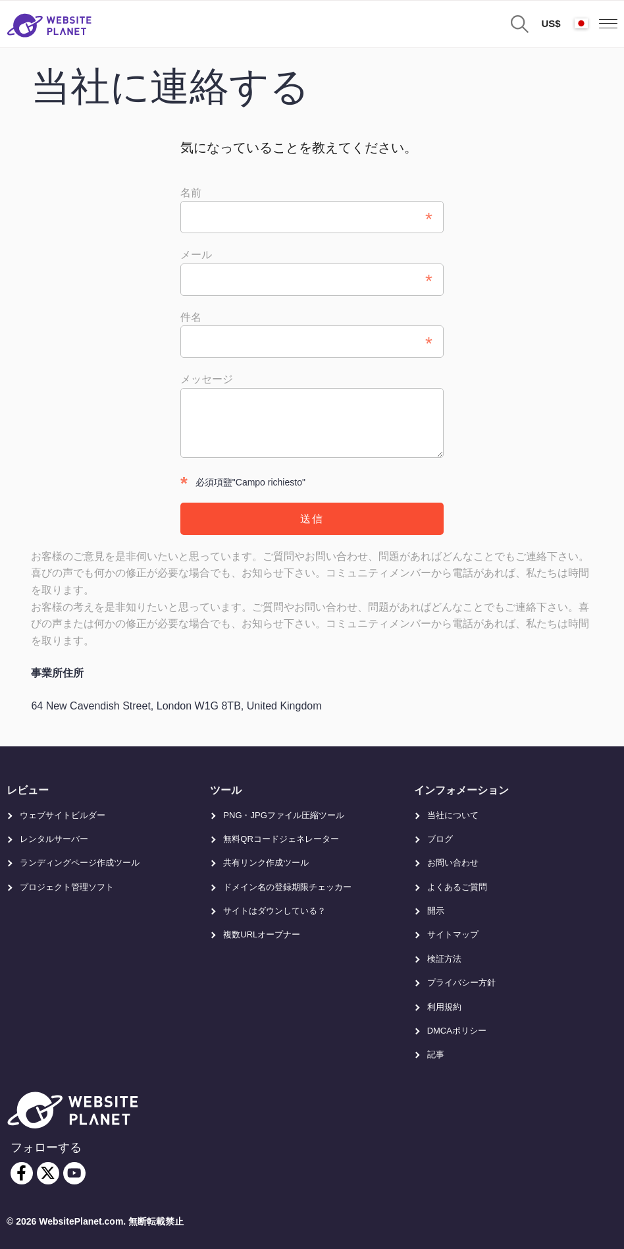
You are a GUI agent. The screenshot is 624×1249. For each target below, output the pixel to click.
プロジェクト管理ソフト (67, 887)
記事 (435, 1054)
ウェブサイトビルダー (62, 815)
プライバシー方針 (461, 982)
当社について (453, 815)
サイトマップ (453, 934)
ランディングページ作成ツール (80, 863)
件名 (190, 317)
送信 (312, 518)
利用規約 (444, 1007)
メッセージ (206, 379)
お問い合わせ (453, 863)
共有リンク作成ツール (266, 863)
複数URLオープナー (261, 934)
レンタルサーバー (54, 839)
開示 (435, 911)
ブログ (440, 839)
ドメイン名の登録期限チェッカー (287, 887)
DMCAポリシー (456, 1031)
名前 (190, 192)
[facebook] (22, 1173)
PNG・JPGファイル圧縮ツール (283, 815)
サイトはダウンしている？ (274, 911)
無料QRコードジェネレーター (281, 839)
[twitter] (48, 1173)
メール (196, 254)
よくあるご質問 (457, 887)
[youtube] (74, 1173)
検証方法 (444, 959)
